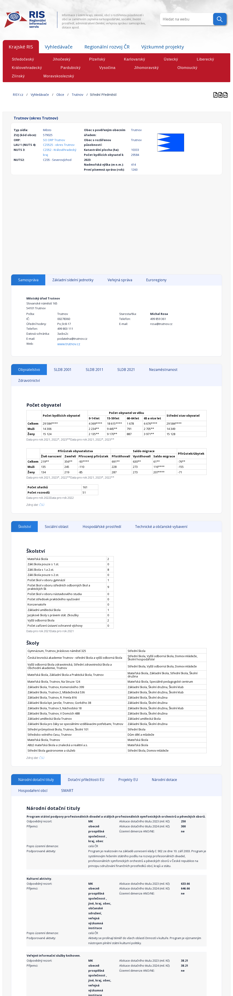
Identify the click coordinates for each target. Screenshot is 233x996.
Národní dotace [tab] (164, 779)
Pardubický (71, 68)
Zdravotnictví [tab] (29, 380)
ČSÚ (41, 505)
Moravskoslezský (58, 76)
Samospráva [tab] (28, 280)
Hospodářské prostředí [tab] (102, 526)
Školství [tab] (24, 526)
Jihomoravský (146, 68)
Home (7, 94)
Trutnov (77, 94)
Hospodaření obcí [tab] (32, 790)
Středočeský (23, 59)
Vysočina (107, 68)
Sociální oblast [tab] (56, 526)
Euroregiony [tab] (156, 280)
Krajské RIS (21, 46)
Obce (60, 94)
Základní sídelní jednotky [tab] (73, 280)
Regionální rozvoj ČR (106, 46)
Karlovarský (134, 59)
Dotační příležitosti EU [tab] (86, 779)
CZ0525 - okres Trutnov (58, 145)
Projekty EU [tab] (128, 779)
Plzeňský (97, 59)
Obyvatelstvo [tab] (29, 369)
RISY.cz (18, 94)
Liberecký (205, 59)
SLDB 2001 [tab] (63, 369)
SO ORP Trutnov (54, 140)
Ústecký (171, 59)
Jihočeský (62, 59)
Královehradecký (27, 68)
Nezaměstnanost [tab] (163, 369)
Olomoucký (187, 68)
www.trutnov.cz (68, 344)
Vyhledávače (59, 46)
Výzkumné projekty (162, 46)
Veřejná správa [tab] (120, 280)
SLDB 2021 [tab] (126, 369)
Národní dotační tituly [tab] (36, 779)
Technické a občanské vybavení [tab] (161, 526)
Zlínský (18, 76)
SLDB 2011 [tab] (95, 369)
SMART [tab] (67, 790)
